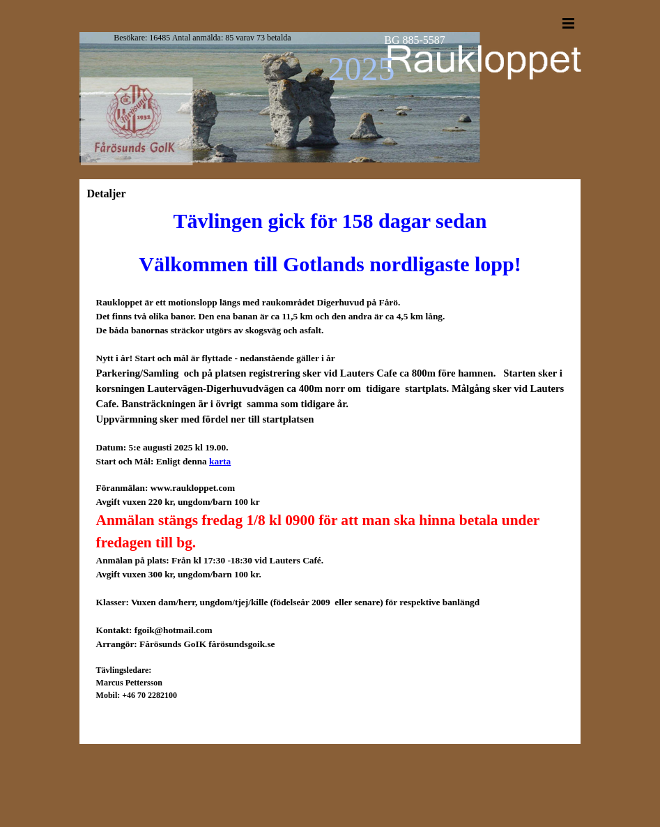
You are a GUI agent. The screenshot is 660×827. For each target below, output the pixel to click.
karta (220, 461)
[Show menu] (569, 23)
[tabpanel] (330, 492)
